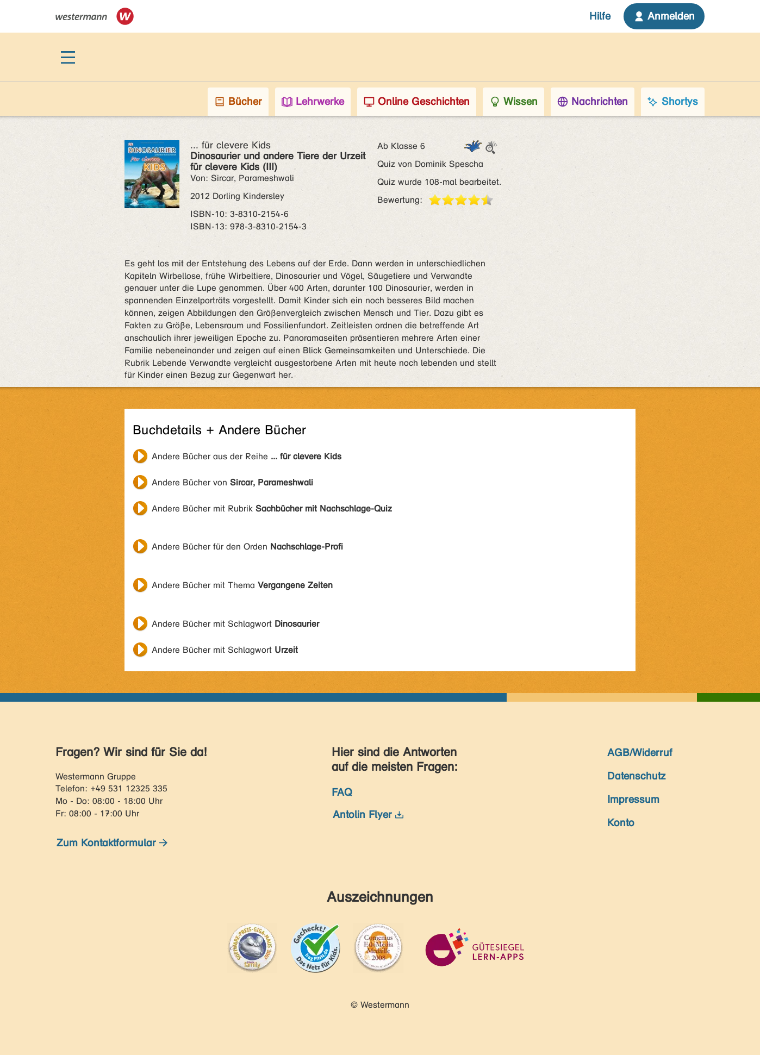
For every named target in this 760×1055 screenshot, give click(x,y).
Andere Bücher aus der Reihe (246, 456)
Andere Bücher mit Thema (242, 585)
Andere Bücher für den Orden (247, 546)
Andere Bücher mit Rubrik (272, 508)
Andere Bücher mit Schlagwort (235, 624)
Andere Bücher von (232, 482)
